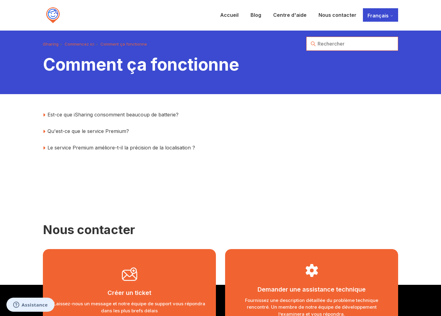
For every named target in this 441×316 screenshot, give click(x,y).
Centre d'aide (290, 15)
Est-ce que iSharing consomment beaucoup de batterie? (113, 115)
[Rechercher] (352, 43)
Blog (256, 15)
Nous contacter (337, 15)
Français (381, 15)
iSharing (50, 44)
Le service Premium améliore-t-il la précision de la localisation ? (121, 148)
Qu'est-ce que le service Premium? (88, 131)
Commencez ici (79, 44)
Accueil (229, 15)
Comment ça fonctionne (123, 44)
